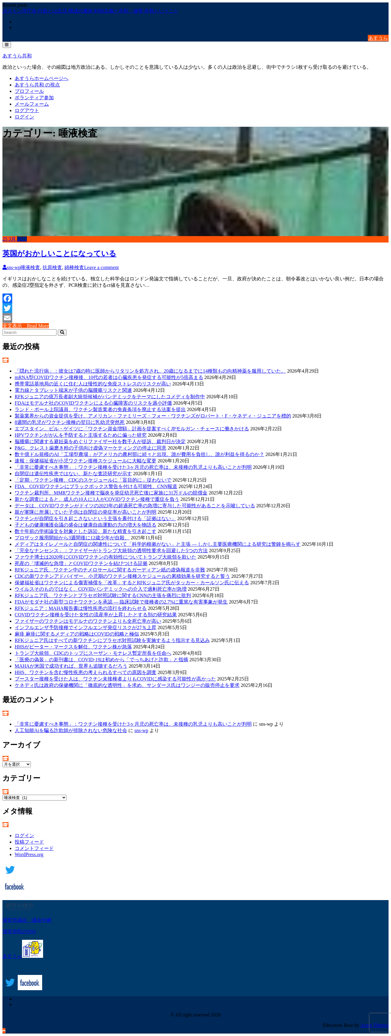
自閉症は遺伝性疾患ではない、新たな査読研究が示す (73, 473)
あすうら (378, 38)
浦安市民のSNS (19, 931)
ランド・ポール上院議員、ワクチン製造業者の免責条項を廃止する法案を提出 (100, 409)
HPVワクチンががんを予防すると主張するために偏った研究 (81, 435)
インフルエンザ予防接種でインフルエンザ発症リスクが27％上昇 (85, 627)
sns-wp (11, 267)
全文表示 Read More (25, 325)
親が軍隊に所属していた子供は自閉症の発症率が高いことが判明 (85, 512)
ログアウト (27, 110)
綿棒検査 (74, 267)
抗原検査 (52, 267)
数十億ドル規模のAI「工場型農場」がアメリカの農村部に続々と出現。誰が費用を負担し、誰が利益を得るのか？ (139, 454)
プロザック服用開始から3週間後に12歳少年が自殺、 (72, 537)
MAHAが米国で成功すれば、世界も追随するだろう (71, 666)
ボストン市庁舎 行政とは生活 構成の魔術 (48, 10)
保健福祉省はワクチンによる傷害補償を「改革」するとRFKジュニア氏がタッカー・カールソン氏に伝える (132, 582)
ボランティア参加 (34, 97)
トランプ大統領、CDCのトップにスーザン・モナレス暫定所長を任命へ (93, 653)
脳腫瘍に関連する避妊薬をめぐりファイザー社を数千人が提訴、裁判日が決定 (100, 441)
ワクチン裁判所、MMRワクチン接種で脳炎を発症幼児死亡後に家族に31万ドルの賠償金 (111, 492)
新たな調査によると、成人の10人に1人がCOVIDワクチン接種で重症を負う (97, 499)
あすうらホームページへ (41, 78)
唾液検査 (30, 267)
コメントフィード (34, 848)
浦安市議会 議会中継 (26, 920)
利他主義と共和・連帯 (119, 10)
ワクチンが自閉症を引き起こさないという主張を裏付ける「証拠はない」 (95, 518)
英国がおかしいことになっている (59, 253)
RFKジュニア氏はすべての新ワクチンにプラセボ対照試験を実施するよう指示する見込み (112, 640)
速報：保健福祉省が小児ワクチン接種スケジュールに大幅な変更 (85, 460)
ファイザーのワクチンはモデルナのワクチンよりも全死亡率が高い (88, 621)
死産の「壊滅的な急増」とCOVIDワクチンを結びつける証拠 (81, 563)
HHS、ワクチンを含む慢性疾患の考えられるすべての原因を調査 (85, 672)
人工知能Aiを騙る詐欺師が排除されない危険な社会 (71, 730)
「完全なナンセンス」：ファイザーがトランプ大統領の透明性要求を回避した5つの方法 (111, 550)
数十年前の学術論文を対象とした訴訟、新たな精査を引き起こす (85, 531)
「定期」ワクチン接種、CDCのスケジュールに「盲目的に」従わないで (93, 480)
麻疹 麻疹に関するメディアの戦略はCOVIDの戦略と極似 (77, 634)
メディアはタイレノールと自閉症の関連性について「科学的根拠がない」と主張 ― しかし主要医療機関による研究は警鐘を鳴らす (158, 544)
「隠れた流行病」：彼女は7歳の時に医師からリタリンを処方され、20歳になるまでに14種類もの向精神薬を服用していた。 (150, 371)
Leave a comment (101, 267)
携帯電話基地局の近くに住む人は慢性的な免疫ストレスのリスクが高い (93, 383)
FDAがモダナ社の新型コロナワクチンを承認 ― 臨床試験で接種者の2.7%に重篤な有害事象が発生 (121, 601)
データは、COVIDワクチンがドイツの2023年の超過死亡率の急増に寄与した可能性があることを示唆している (135, 505)
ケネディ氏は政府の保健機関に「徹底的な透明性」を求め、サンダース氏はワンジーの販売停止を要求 (127, 685)
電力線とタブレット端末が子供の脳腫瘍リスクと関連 (73, 390)
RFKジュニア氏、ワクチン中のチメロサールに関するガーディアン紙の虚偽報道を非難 (110, 569)
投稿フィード (29, 841)
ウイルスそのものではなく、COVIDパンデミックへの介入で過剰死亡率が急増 (101, 589)
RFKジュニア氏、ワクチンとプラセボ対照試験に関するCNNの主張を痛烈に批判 (103, 595)
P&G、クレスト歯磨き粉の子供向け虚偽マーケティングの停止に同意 (90, 448)
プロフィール (29, 91)
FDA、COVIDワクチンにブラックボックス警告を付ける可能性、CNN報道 (96, 486)
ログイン (24, 116)
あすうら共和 (17, 55)
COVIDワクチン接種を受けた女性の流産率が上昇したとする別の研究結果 (96, 614)
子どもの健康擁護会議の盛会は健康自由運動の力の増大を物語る (85, 524)
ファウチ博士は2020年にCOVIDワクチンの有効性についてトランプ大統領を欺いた (105, 557)
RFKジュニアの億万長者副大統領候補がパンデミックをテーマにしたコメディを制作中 (110, 396)
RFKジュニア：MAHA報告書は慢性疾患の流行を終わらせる (81, 608)
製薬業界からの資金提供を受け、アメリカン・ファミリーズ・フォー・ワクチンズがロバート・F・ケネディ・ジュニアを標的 (153, 415)
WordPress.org (29, 854)
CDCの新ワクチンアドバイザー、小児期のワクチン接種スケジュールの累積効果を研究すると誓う (122, 576)
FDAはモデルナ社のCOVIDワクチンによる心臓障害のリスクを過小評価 (93, 403)
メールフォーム (32, 104)
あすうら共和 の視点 (37, 84)
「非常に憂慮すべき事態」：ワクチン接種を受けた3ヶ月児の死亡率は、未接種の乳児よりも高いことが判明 (133, 467)
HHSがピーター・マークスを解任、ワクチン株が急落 (73, 646)
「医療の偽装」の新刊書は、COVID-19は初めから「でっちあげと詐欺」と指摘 (101, 659)
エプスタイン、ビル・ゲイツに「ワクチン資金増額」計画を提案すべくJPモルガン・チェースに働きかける (132, 428)
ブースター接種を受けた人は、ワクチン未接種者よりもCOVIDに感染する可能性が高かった (115, 678)
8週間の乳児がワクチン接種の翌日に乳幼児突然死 (70, 422)
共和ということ (161, 10)
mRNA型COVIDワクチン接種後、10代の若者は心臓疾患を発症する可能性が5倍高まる (109, 377)
